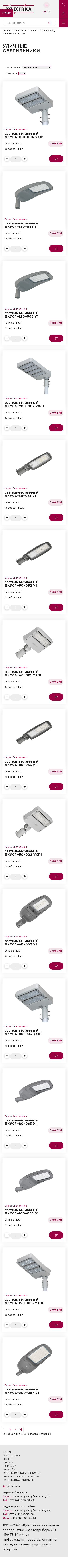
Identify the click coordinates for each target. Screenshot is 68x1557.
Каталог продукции (25, 30)
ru (44, 12)
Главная (7, 30)
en (49, 12)
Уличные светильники (14, 34)
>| (21, 1429)
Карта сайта (9, 1470)
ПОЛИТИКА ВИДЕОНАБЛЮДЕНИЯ (18, 1480)
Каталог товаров (11, 1455)
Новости (7, 1459)
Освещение (46, 30)
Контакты (8, 1463)
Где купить (11, 1486)
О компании (9, 1466)
